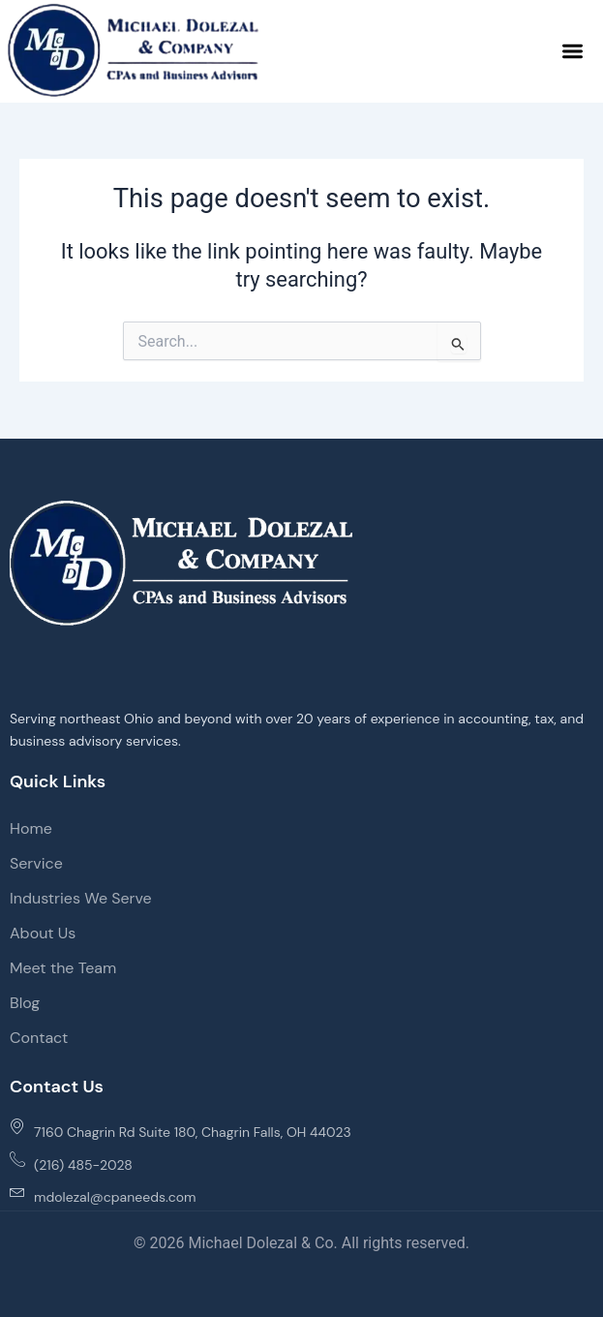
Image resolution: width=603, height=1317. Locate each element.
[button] (573, 51)
